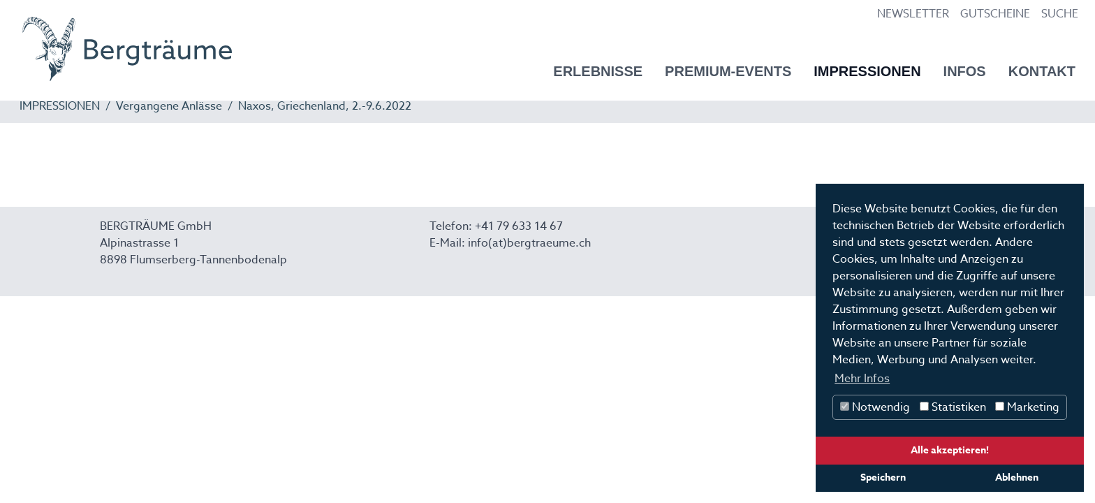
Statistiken (953, 407)
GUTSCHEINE (995, 14)
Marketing (1027, 407)
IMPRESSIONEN (60, 106)
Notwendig (875, 407)
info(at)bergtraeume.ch (529, 243)
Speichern (883, 477)
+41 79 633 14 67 (519, 226)
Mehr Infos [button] (862, 378)
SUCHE (1059, 14)
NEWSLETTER (913, 14)
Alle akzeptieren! (950, 450)
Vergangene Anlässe (169, 106)
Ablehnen (1016, 477)
